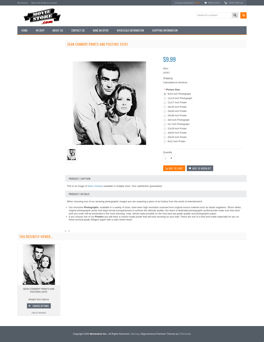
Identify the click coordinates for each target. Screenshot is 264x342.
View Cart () (236, 3)
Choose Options (41, 196)
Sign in (34, 3)
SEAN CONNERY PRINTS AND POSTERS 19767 (38, 290)
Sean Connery (95, 186)
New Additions (26, 51)
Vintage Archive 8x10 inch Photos (35, 57)
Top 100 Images (27, 63)
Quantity (167, 152)
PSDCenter (185, 333)
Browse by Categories (30, 70)
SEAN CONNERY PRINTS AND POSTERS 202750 (39, 181)
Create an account (48, 3)
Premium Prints (26, 88)
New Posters (25, 82)
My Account (22, 3)
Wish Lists (213, 3)
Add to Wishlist (39, 203)
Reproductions (26, 76)
